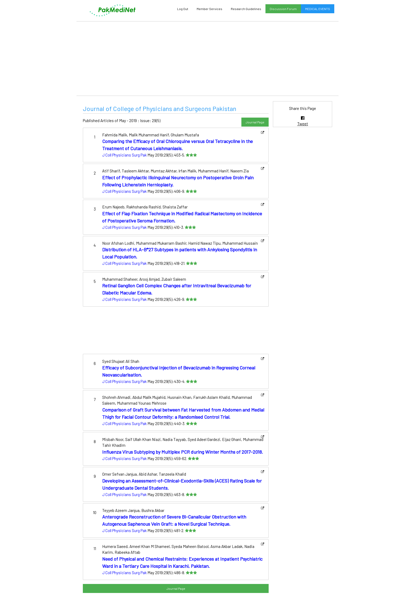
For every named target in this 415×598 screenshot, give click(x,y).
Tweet (302, 123)
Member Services (209, 9)
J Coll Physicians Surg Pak (124, 155)
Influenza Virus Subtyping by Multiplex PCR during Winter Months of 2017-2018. (182, 452)
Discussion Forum (283, 9)
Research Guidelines (246, 9)
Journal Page (255, 122)
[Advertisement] (207, 58)
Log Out (182, 9)
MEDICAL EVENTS (317, 9)
